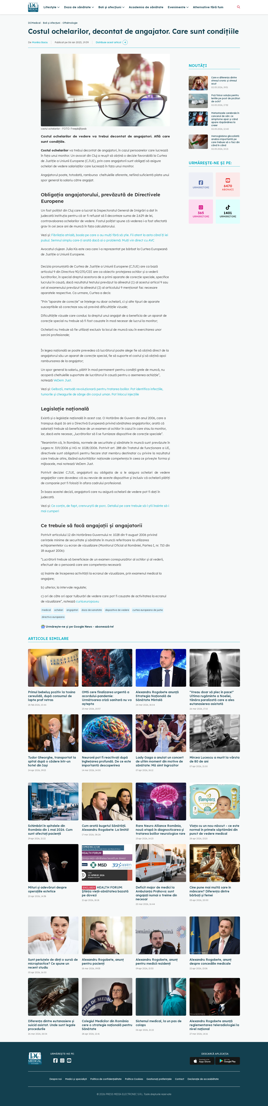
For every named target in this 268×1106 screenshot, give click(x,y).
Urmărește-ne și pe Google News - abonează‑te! (80, 626)
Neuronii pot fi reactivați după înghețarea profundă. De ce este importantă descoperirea (106, 761)
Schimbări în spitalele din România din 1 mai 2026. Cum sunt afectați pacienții (50, 830)
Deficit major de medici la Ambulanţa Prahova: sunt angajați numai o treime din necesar (156, 893)
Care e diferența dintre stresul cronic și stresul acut (224, 80)
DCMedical (34, 22)
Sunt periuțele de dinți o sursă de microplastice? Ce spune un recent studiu (53, 963)
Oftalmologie (70, 22)
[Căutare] (238, 6)
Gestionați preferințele (159, 1079)
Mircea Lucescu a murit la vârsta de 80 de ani (214, 759)
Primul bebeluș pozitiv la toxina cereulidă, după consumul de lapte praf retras (51, 696)
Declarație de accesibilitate (203, 1079)
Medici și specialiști (76, 1079)
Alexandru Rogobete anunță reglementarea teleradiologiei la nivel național (214, 1025)
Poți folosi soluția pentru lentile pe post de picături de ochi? (225, 98)
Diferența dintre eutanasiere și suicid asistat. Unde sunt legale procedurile (51, 1025)
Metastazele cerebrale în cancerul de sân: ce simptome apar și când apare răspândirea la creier (225, 119)
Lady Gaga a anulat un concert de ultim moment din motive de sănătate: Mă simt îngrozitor (160, 761)
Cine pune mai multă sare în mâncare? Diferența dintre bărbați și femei (210, 891)
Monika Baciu (40, 42)
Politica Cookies (134, 1079)
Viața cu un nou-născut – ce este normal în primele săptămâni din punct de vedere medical (214, 830)
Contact (179, 1079)
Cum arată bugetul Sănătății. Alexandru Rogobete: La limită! (105, 828)
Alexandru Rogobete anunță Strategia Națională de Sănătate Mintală (157, 696)
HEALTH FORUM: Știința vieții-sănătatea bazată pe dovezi (105, 891)
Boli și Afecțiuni (51, 22)
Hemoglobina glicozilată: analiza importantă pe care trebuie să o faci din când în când (225, 141)
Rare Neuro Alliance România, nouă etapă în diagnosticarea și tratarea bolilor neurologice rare (160, 830)
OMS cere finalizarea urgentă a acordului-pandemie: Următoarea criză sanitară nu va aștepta (107, 698)
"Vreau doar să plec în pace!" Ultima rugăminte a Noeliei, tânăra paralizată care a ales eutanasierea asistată (212, 698)
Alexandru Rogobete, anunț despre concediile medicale (210, 961)
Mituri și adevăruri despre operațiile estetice (47, 889)
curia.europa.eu (87, 601)
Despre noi (55, 1079)
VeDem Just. (62, 380)
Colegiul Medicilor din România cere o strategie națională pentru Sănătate (107, 1025)
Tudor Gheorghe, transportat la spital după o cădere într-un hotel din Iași (52, 761)
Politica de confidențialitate (106, 1079)
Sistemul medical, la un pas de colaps (159, 1023)
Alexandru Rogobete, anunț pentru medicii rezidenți (157, 961)
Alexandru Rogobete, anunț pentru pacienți (103, 961)
